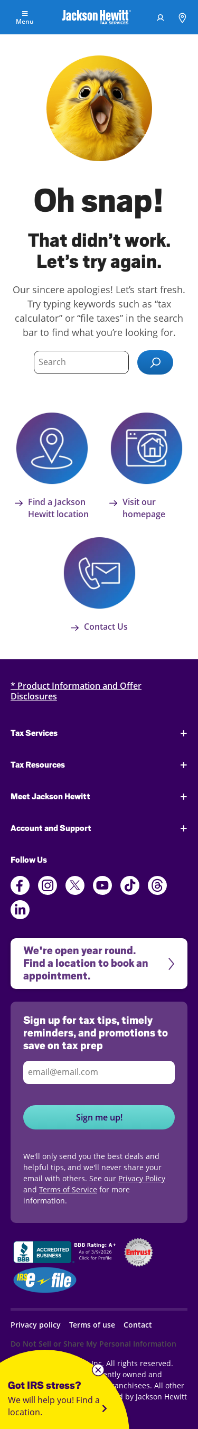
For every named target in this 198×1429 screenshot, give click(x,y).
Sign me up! (99, 1117)
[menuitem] (160, 17)
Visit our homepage (137, 508)
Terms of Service (68, 1189)
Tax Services (34, 733)
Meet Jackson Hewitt (50, 796)
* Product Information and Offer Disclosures (76, 691)
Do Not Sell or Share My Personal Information (93, 1344)
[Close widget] (98, 1370)
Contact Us (99, 626)
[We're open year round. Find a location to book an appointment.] (99, 963)
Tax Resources (38, 765)
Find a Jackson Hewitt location (52, 508)
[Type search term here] (81, 362)
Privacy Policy (141, 1178)
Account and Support (51, 828)
